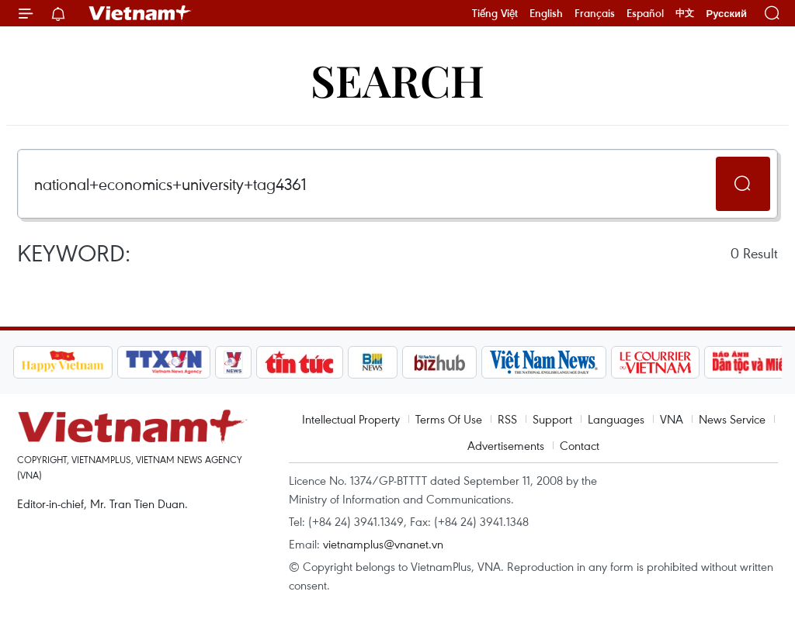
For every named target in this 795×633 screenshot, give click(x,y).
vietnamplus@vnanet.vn (383, 544)
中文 (684, 13)
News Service (732, 419)
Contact (579, 445)
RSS (507, 419)
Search (397, 79)
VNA (671, 419)
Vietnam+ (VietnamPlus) (140, 13)
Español (645, 13)
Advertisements (505, 445)
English (546, 13)
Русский (726, 13)
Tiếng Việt (495, 13)
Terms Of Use (448, 419)
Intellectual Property (351, 419)
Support (552, 419)
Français (595, 13)
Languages (616, 419)
